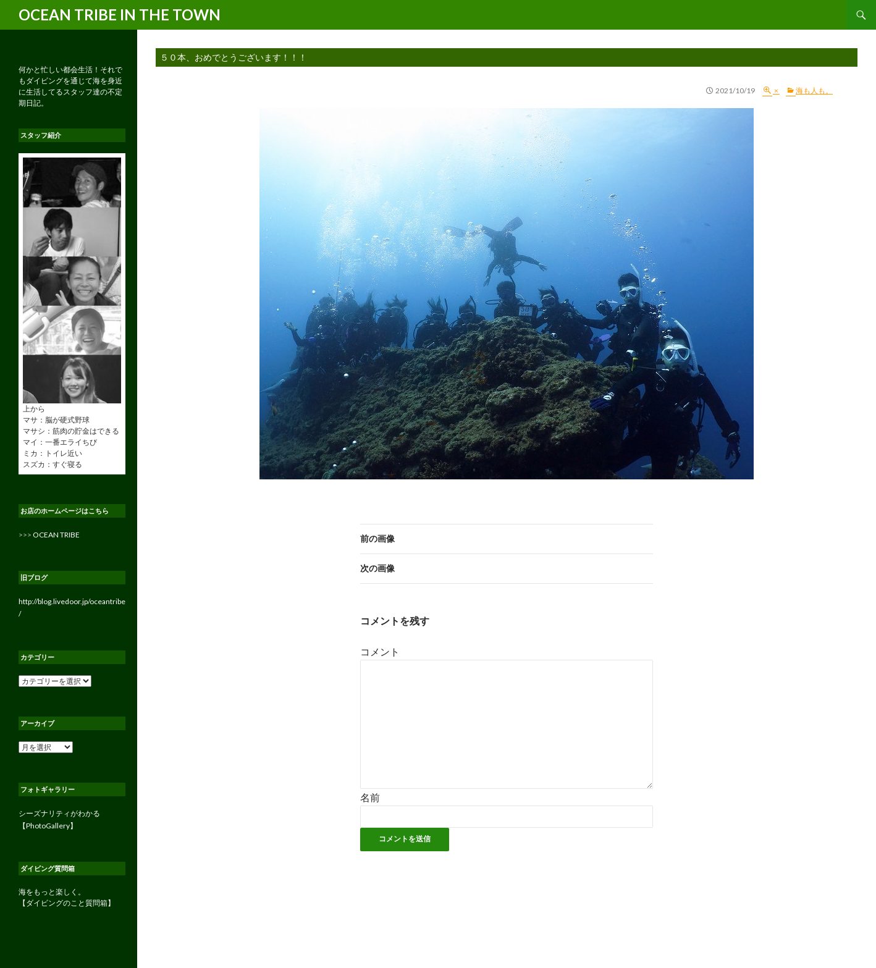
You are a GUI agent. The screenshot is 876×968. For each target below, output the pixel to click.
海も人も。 (814, 90)
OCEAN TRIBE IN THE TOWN (120, 14)
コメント (380, 651)
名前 (370, 797)
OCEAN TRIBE (56, 534)
